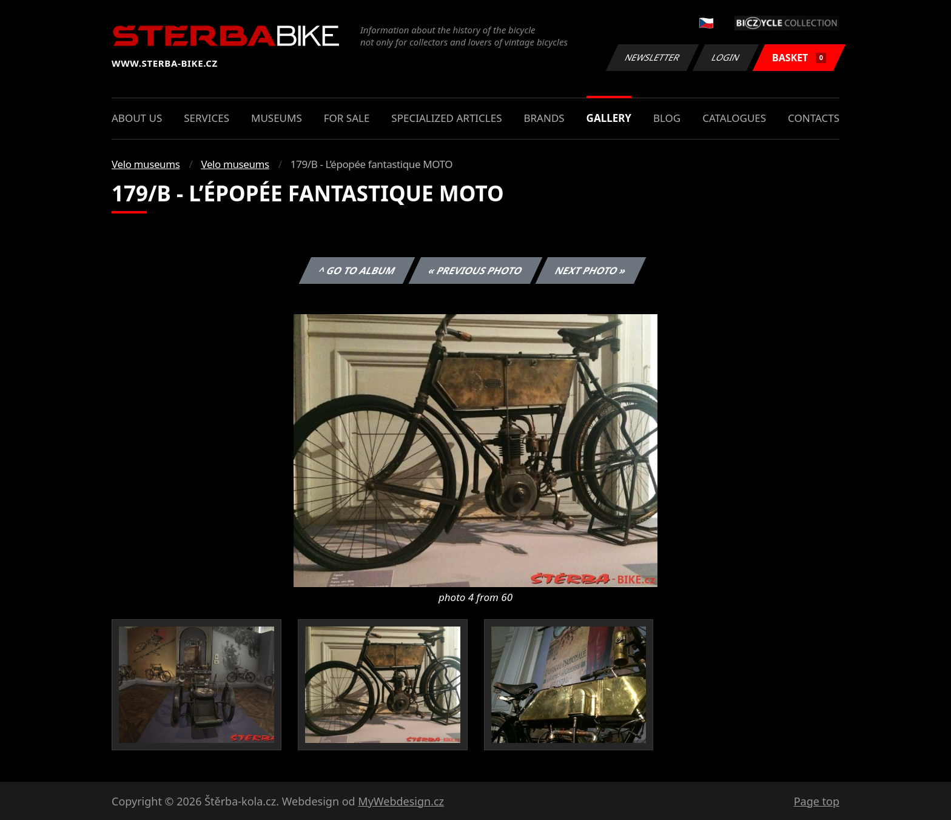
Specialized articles (446, 118)
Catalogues (734, 118)
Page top (816, 801)
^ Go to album (356, 270)
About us (137, 118)
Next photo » (591, 270)
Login (726, 57)
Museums (276, 118)
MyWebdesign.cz (401, 801)
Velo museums (146, 164)
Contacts (813, 118)
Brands (543, 118)
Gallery (608, 118)
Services (206, 118)
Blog (666, 118)
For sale (347, 118)
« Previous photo (475, 270)
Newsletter (652, 57)
